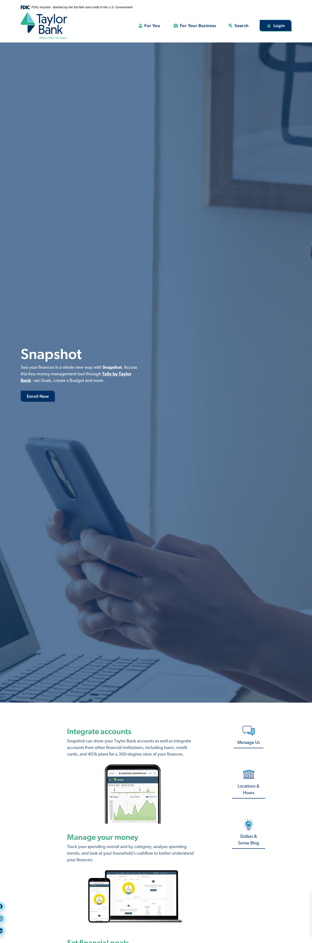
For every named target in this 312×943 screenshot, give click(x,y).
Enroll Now (38, 396)
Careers (289, 902)
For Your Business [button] (198, 25)
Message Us (292, 920)
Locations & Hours (248, 789)
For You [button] (152, 25)
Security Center (296, 893)
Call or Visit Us (295, 911)
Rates (287, 930)
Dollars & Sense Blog (248, 840)
